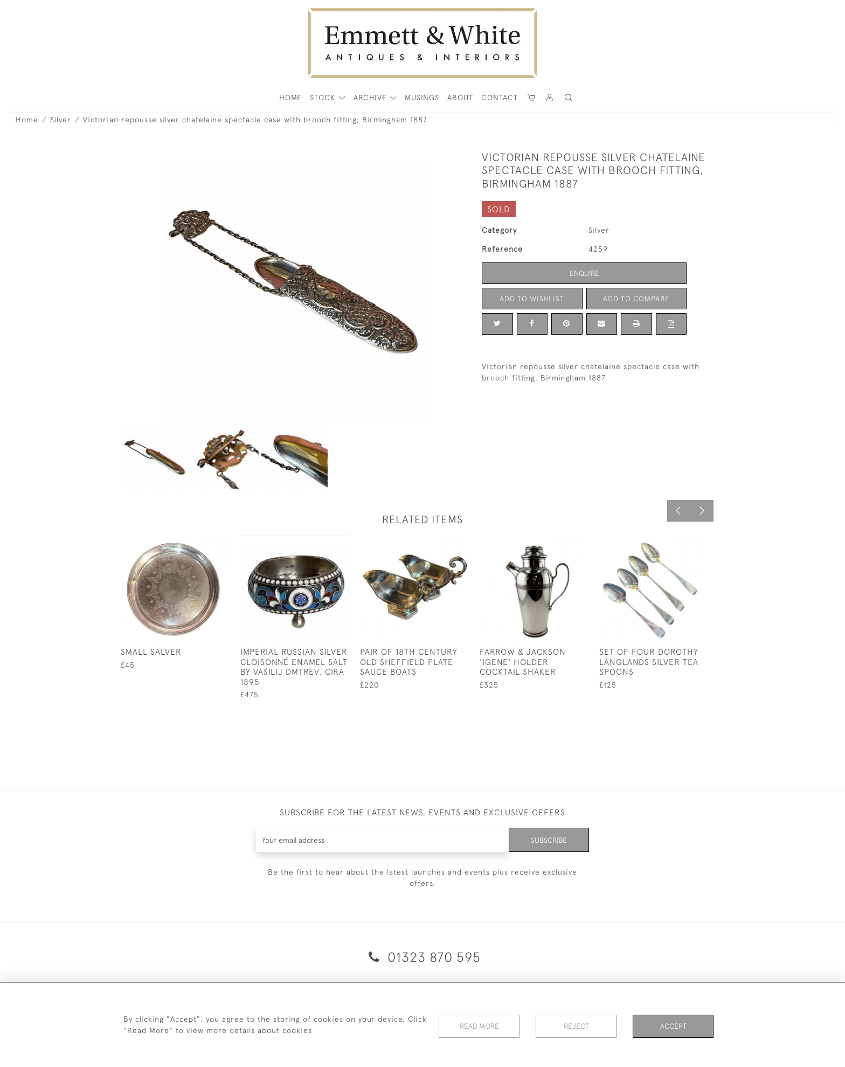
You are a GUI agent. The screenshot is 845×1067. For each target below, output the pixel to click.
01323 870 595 (423, 957)
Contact (499, 97)
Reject (576, 1026)
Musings (422, 97)
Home (27, 119)
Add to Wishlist (531, 298)
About (460, 97)
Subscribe (548, 839)
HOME (290, 97)
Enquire (584, 273)
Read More (479, 1026)
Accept (673, 1026)
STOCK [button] (324, 97)
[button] (568, 97)
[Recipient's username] (382, 840)
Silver (60, 119)
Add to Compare (636, 298)
